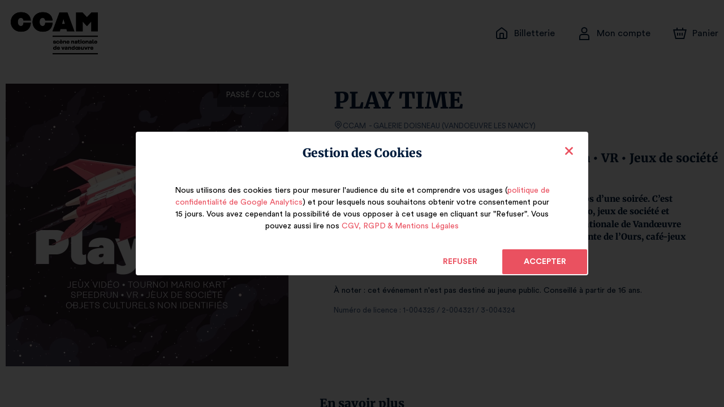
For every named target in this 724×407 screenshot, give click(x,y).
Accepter (544, 261)
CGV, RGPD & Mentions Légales (400, 226)
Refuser (460, 261)
